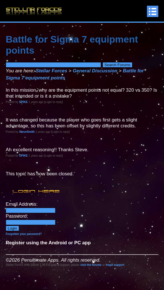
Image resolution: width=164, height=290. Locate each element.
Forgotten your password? (24, 234)
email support (115, 264)
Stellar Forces (51, 70)
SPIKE (23, 102)
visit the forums (90, 264)
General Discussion (95, 70)
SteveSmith (26, 131)
